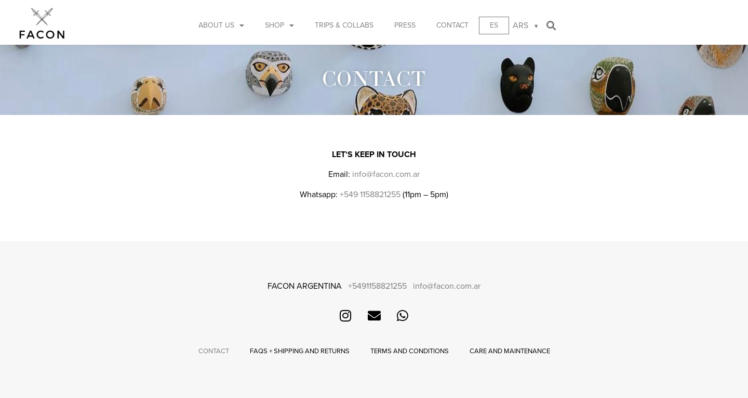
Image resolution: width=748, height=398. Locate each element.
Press (405, 25)
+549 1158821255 (370, 194)
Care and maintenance (510, 351)
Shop (279, 25)
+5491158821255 (377, 286)
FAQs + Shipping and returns (300, 351)
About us (221, 25)
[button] (551, 25)
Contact (452, 25)
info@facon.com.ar (386, 174)
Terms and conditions (409, 351)
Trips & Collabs (344, 25)
